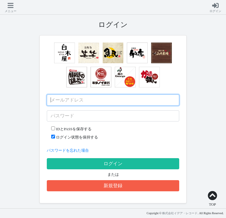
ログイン (113, 163)
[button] (10, 7)
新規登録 (113, 185)
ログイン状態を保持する (74, 137)
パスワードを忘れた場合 (68, 150)
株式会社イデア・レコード (179, 213)
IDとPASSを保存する (71, 128)
